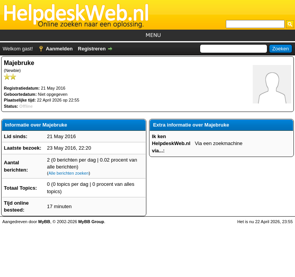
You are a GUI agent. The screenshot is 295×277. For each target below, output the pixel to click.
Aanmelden (59, 49)
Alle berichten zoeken (68, 173)
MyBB (44, 221)
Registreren (92, 49)
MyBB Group (91, 221)
